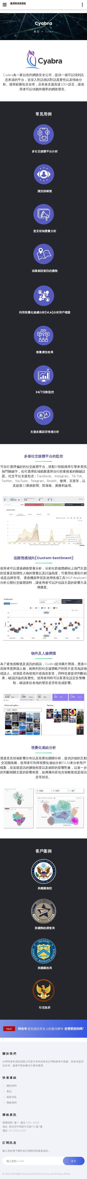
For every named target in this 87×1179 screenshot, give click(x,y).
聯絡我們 (12, 1102)
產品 (9, 1091)
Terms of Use (42, 1173)
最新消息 (12, 1096)
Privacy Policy (62, 1173)
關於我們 (12, 1085)
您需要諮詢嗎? (74, 1028)
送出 (73, 1161)
